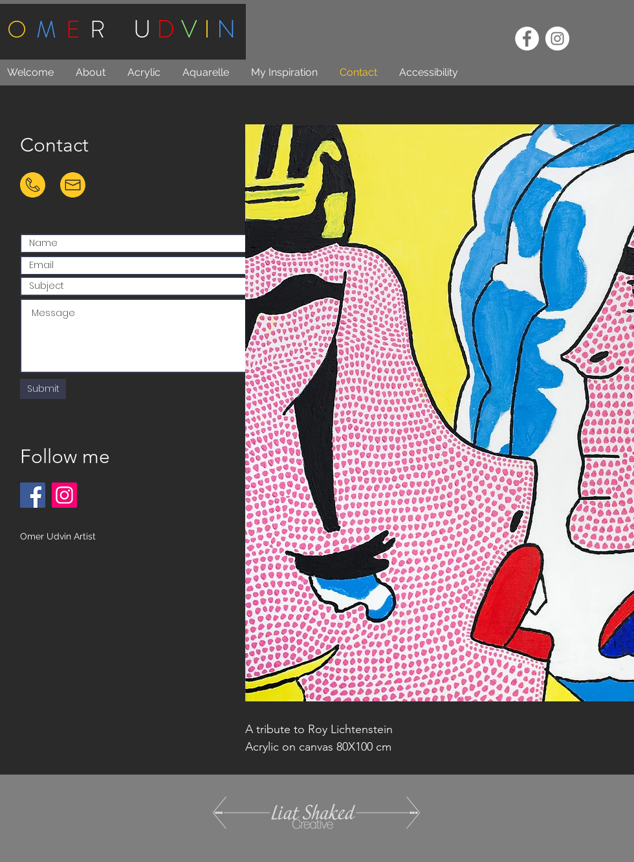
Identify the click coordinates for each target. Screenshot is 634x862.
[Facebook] (32, 495)
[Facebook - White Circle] (527, 39)
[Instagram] (64, 495)
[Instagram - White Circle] (557, 39)
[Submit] (43, 389)
